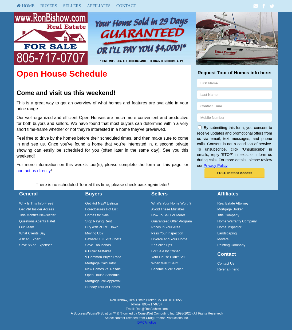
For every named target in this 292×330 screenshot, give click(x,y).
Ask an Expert (30, 239)
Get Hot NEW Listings (101, 203)
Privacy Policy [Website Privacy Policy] (216, 165)
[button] (234, 173)
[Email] (234, 106)
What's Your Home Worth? (171, 203)
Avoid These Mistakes (168, 209)
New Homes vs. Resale (103, 269)
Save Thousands (98, 245)
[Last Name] (234, 94)
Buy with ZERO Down (101, 227)
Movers (222, 239)
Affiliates (99, 5)
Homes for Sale (97, 215)
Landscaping (227, 233)
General (28, 194)
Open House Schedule (102, 275)
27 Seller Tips (161, 245)
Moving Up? (94, 233)
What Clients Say (32, 233)
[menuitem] (25, 6)
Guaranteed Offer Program (171, 221)
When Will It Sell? (164, 263)
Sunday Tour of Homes (102, 287)
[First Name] (234, 83)
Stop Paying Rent (98, 221)
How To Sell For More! (168, 215)
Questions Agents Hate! (37, 221)
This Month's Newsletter (37, 215)
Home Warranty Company (237, 221)
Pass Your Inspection (167, 233)
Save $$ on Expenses (36, 245)
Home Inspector (229, 227)
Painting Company (231, 245)
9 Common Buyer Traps (103, 257)
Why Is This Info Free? (36, 203)
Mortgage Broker (230, 209)
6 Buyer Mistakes (98, 251)
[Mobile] (234, 117)
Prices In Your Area (165, 227)
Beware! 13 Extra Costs (103, 239)
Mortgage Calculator (100, 263)
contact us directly (34, 170)
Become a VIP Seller (167, 269)
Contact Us (225, 263)
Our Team (26, 227)
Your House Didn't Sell (168, 257)
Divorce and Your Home (169, 239)
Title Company (228, 215)
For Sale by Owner (165, 251)
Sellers (72, 5)
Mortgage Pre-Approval (102, 281)
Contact (126, 5)
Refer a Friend (228, 269)
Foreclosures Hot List (101, 209)
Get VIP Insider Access (36, 209)
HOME (25, 5)
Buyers (48, 5)
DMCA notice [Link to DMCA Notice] (146, 322)
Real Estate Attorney (232, 203)
